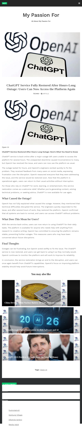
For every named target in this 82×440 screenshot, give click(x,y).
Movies (5, 400)
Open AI (43, 370)
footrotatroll (14, 410)
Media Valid (14, 425)
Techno (36, 94)
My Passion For (41, 17)
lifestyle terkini (15, 420)
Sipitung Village (15, 415)
